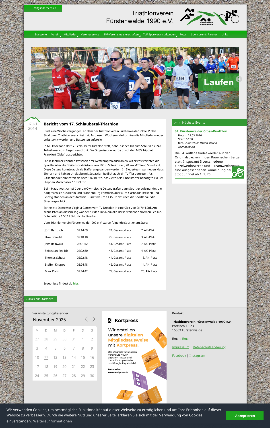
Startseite (41, 34)
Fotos (183, 34)
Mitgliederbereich (45, 8)
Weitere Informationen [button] (52, 421)
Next (237, 78)
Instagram (197, 355)
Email (186, 338)
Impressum (180, 347)
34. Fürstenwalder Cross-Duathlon (201, 131)
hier (75, 283)
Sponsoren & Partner (204, 34)
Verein (55, 34)
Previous (30, 78)
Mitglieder (70, 34)
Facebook (179, 355)
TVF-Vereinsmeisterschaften (121, 34)
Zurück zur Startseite (39, 299)
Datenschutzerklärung (209, 347)
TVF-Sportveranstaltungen (159, 34)
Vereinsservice (90, 34)
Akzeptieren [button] (245, 416)
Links (225, 34)
